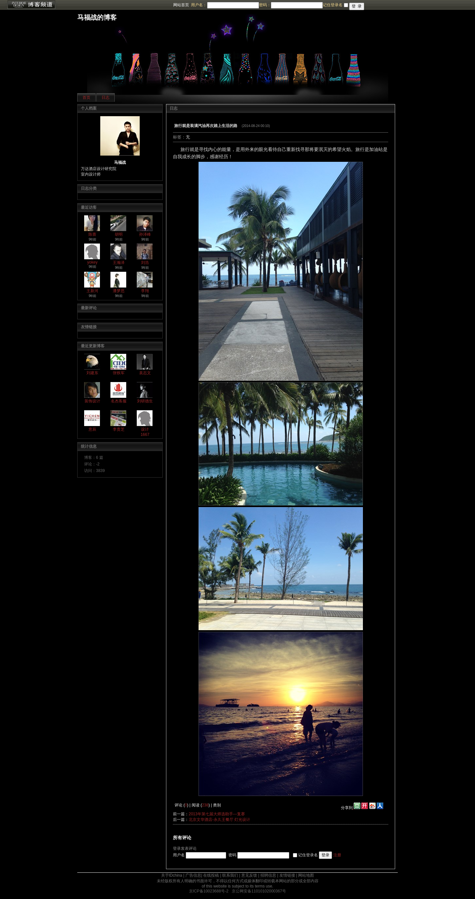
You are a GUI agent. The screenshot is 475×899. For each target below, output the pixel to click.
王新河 (92, 291)
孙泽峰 (145, 234)
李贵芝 (119, 429)
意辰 (92, 429)
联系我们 (230, 875)
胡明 (119, 234)
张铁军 (119, 373)
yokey (92, 262)
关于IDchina (171, 875)
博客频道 (31, 5)
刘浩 (145, 262)
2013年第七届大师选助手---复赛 (217, 814)
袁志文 (145, 373)
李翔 (145, 291)
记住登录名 (308, 855)
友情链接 (287, 875)
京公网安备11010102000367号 (259, 891)
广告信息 (193, 875)
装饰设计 (92, 401)
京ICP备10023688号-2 (208, 891)
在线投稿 (211, 875)
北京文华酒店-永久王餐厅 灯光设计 (219, 819)
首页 (86, 97)
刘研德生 (145, 401)
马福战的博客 (97, 17)
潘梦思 (119, 291)
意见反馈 (249, 875)
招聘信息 (268, 875)
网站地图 (306, 875)
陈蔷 (92, 234)
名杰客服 (119, 401)
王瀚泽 (119, 262)
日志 (105, 97)
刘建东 (92, 373)
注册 (337, 855)
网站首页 (181, 5)
